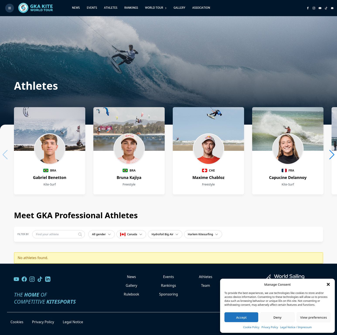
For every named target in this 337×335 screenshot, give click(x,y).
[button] (328, 284)
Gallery (179, 8)
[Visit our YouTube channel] (16, 279)
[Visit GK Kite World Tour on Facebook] (307, 8)
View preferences (313, 317)
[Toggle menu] (9, 8)
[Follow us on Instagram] (314, 8)
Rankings (131, 8)
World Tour (156, 8)
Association (201, 8)
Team (205, 285)
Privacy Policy (270, 327)
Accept (241, 317)
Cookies (16, 322)
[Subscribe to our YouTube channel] (320, 8)
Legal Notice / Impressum (296, 327)
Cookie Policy (251, 327)
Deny (278, 317)
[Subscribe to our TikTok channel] (326, 8)
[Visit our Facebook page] (24, 279)
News (76, 8)
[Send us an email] (332, 8)
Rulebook (131, 294)
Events (92, 8)
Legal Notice (73, 322)
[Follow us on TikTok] (40, 279)
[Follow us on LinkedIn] (47, 279)
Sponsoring (168, 294)
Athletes (110, 8)
